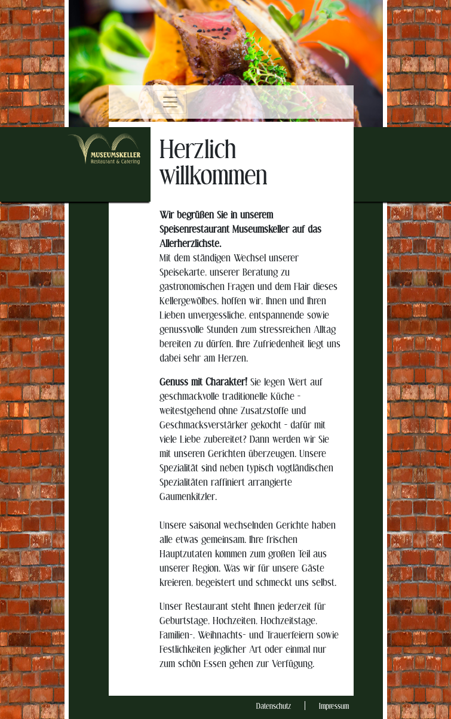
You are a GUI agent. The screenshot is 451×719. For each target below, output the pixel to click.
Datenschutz (273, 706)
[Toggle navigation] (170, 102)
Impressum (334, 706)
